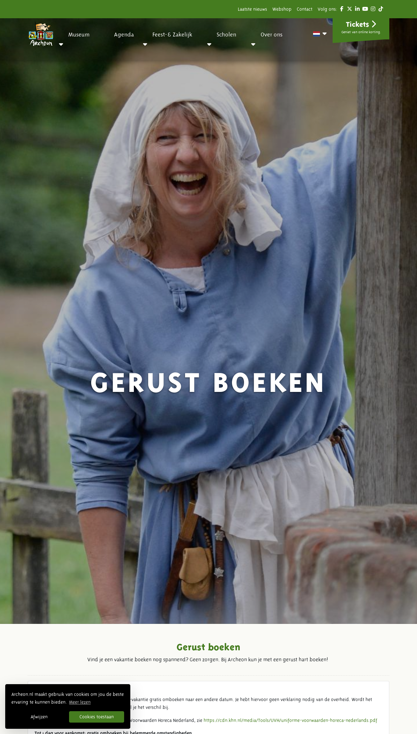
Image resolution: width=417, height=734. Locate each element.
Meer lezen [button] (80, 702)
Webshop (282, 9)
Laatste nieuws (252, 9)
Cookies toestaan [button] (96, 716)
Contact (304, 9)
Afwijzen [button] (39, 716)
